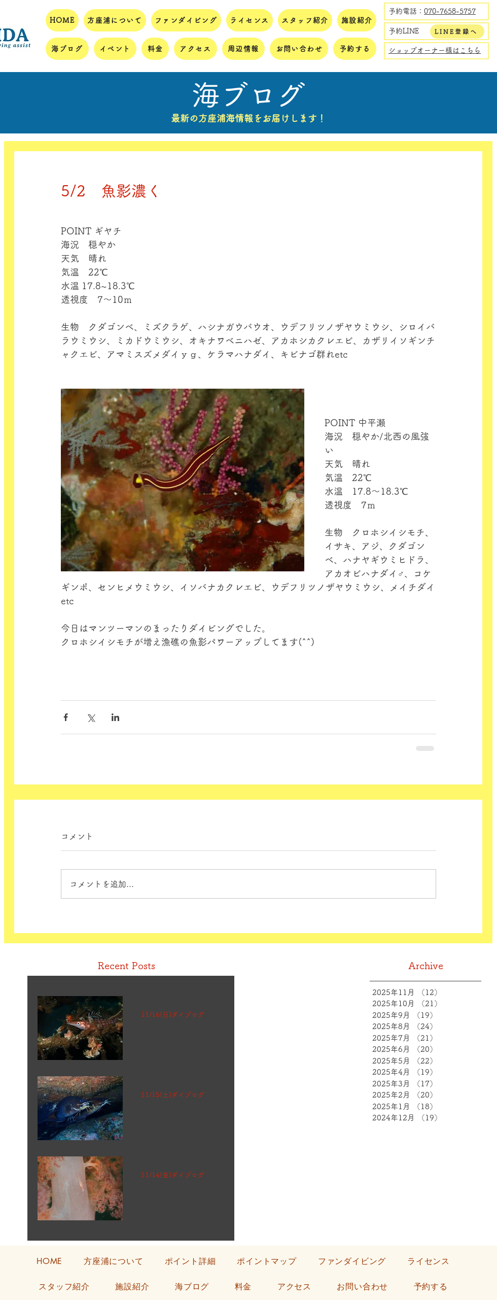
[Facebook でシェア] (65, 717)
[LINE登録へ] (457, 31)
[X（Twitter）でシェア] (90, 717)
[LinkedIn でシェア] (115, 717)
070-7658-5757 (450, 11)
